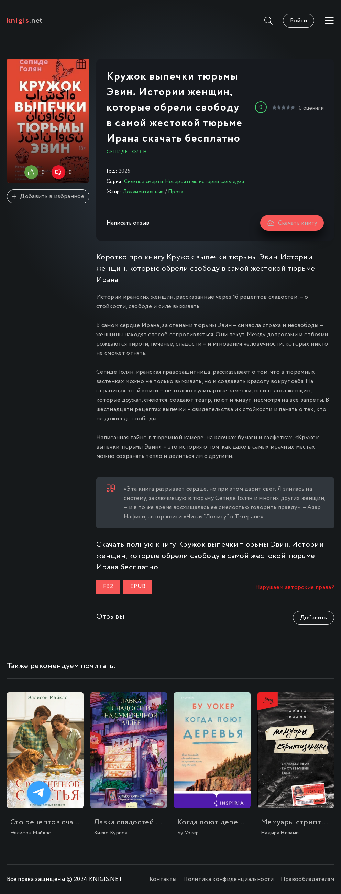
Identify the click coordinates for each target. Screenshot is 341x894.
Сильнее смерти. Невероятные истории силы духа (184, 181)
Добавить (313, 618)
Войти (298, 21)
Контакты (163, 879)
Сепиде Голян (127, 151)
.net (25, 20)
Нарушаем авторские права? (294, 587)
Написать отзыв (128, 223)
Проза (176, 192)
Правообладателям (307, 879)
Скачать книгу (292, 223)
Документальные (143, 192)
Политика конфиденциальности (228, 879)
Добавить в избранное (48, 196)
